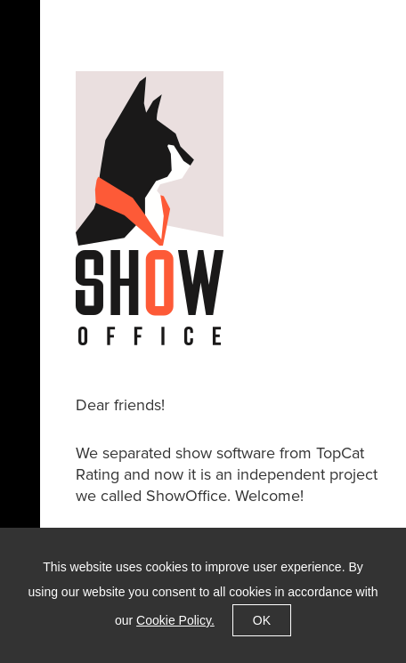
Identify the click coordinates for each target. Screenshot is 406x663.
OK (262, 620)
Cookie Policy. (175, 620)
